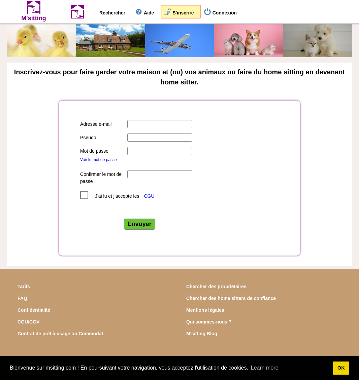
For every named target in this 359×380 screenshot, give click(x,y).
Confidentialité (34, 310)
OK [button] (341, 368)
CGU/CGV (28, 322)
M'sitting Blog (201, 333)
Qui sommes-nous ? (209, 322)
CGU (149, 196)
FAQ (22, 298)
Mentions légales (205, 310)
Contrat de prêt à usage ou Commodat (60, 333)
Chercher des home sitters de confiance (231, 298)
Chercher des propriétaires (216, 286)
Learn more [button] (265, 368)
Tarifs (24, 286)
